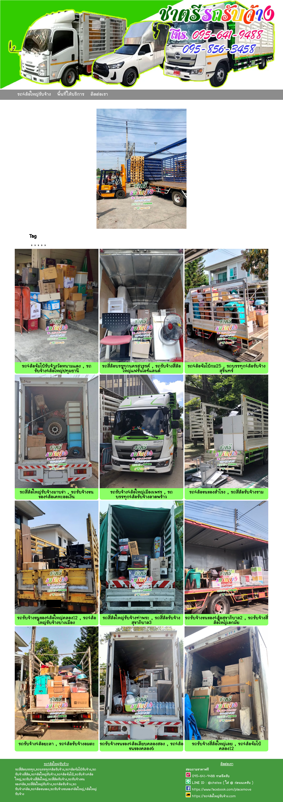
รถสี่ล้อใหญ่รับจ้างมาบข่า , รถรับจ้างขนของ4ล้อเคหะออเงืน (57, 494)
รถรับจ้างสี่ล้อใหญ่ (34, 779)
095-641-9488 (204, 776)
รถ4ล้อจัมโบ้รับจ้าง (78, 769)
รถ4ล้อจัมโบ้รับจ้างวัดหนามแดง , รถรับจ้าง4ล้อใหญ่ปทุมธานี (56, 368)
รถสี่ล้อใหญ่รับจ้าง (39, 784)
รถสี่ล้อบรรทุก (25, 769)
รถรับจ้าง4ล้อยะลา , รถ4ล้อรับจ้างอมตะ (56, 744)
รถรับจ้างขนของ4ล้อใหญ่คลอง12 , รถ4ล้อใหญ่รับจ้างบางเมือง (56, 620)
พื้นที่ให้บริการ (70, 94)
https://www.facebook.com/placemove (221, 790)
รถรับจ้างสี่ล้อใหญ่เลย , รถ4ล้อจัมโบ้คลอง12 (226, 746)
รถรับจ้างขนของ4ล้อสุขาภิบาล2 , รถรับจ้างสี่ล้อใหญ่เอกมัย (226, 620)
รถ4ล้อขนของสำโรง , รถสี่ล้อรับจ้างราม (226, 492)
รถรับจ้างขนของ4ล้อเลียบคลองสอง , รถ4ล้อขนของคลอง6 (141, 746)
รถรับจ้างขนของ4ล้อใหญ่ (67, 789)
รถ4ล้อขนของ (40, 789)
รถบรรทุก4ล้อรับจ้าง (50, 769)
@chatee (215, 783)
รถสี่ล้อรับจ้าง (57, 779)
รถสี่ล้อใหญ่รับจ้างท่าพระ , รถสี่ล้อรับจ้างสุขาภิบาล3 (141, 620)
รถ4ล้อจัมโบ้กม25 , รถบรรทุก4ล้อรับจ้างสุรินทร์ (226, 368)
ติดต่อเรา (99, 94)
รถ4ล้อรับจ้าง (62, 784)
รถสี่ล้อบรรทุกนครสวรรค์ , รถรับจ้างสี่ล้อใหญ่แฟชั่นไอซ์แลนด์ (141, 368)
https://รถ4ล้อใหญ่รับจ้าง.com (214, 796)
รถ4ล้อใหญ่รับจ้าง (34, 94)
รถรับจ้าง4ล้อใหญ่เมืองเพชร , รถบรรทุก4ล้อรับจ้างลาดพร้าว (141, 494)
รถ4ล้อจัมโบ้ (65, 774)
